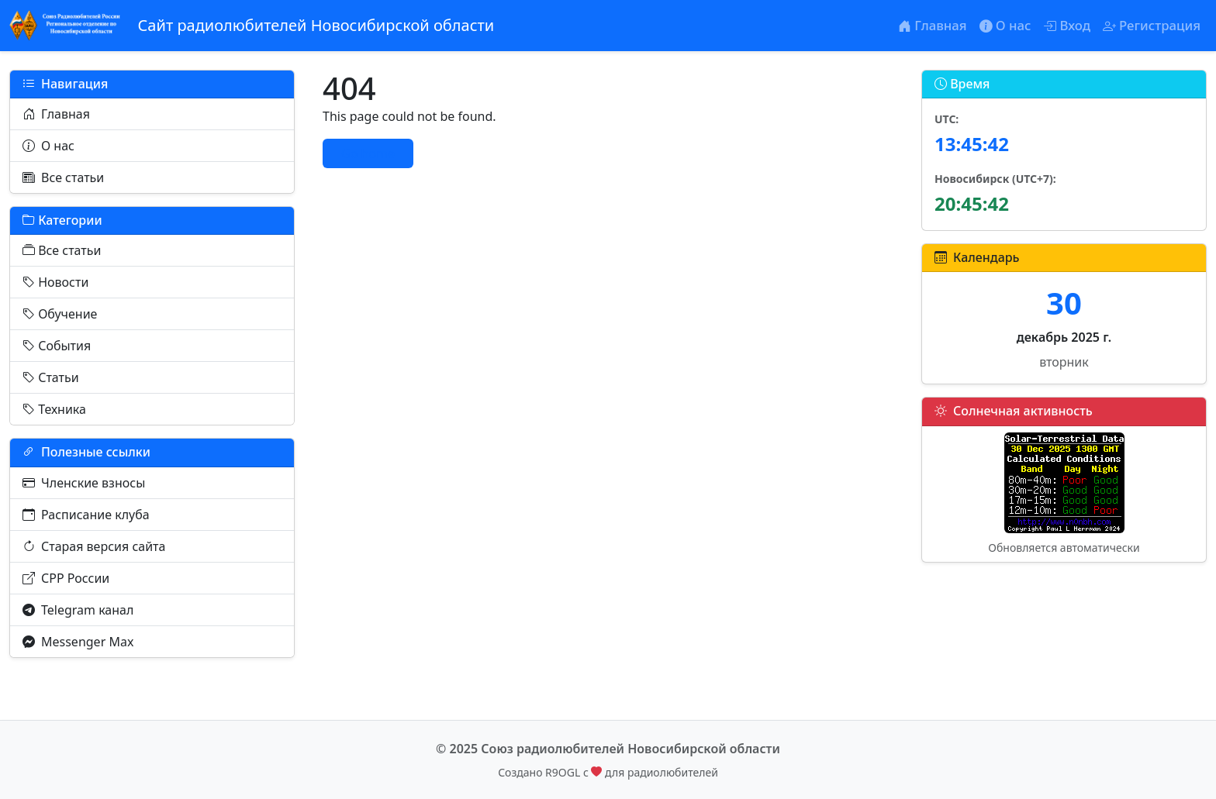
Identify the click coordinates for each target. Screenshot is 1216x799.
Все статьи (63, 177)
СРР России (65, 578)
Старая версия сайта (93, 546)
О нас (48, 145)
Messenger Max (77, 641)
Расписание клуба (86, 514)
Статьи (50, 377)
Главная (56, 113)
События (56, 345)
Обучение (59, 313)
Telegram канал (77, 609)
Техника (54, 409)
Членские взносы (83, 482)
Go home (368, 153)
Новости (55, 282)
